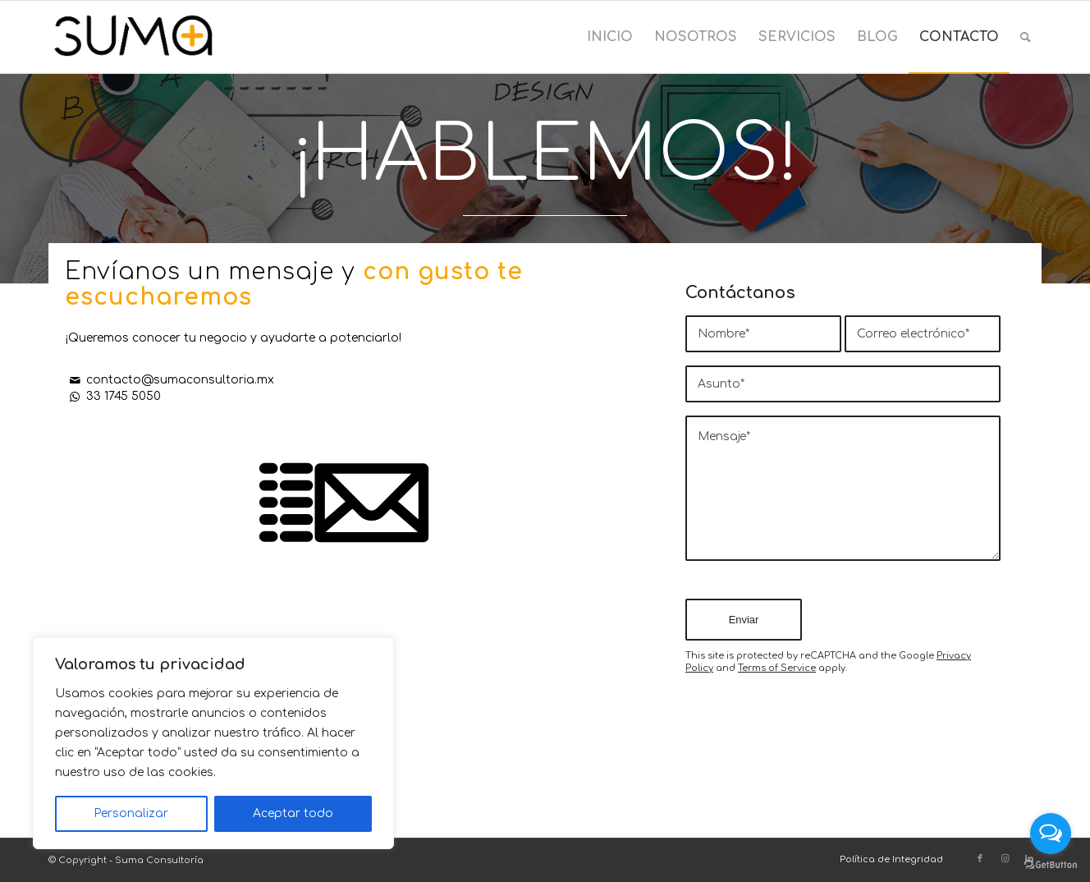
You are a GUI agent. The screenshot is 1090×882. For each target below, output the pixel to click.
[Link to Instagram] (1004, 859)
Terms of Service (777, 668)
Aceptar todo (293, 813)
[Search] (1026, 37)
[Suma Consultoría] (133, 37)
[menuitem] (609, 37)
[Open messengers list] (1050, 833)
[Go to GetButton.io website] (1050, 865)
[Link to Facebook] (980, 859)
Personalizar (131, 813)
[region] (213, 743)
